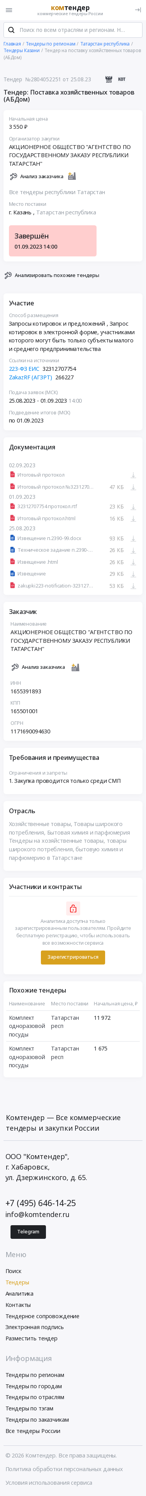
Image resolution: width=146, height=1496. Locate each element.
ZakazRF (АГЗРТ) (31, 377)
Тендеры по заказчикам (37, 1420)
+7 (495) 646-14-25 (40, 1203)
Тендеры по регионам (34, 1375)
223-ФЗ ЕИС (24, 369)
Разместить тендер (31, 1338)
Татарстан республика (66, 212)
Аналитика (19, 1294)
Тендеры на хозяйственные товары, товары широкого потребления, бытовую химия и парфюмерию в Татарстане (68, 849)
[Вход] (138, 9)
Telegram (28, 1232)
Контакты (18, 1305)
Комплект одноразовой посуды (27, 1026)
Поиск (13, 1271)
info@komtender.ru (37, 1215)
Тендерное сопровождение (42, 1316)
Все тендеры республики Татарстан (57, 192)
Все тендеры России (32, 1431)
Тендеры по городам (33, 1386)
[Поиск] (11, 30)
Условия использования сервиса (49, 1483)
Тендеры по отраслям (34, 1397)
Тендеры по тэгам (29, 1408)
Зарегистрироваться (72, 957)
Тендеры (17, 1282)
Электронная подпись (34, 1327)
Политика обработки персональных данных (64, 1469)
